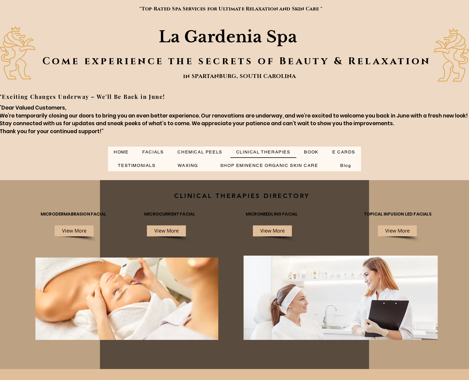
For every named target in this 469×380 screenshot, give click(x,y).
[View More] (74, 230)
